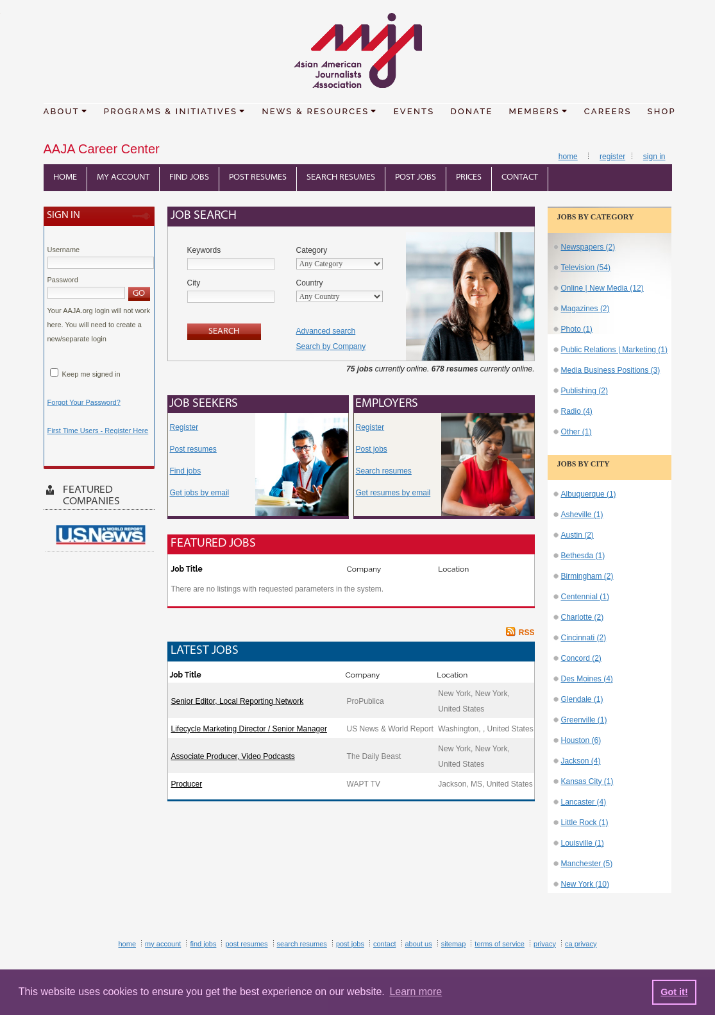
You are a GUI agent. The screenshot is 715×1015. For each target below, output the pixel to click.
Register (612, 156)
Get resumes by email (393, 492)
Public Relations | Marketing (614, 349)
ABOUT (66, 110)
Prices (469, 177)
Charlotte (582, 617)
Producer (187, 784)
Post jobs (371, 449)
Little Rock (585, 822)
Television (585, 267)
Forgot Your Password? (84, 402)
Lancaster (584, 802)
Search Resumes (341, 177)
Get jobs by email (200, 492)
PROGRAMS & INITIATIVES (175, 110)
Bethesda (583, 555)
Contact (519, 177)
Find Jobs (189, 177)
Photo (577, 329)
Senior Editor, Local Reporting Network (237, 701)
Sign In (654, 156)
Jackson (581, 760)
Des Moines (587, 678)
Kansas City (587, 781)
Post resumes (193, 449)
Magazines (585, 308)
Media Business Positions (610, 370)
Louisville (582, 843)
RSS (527, 632)
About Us (418, 944)
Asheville (582, 514)
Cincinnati (584, 637)
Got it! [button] (673, 992)
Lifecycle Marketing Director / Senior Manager (249, 728)
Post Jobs (415, 177)
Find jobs (185, 470)
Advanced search (326, 331)
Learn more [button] (415, 991)
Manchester (587, 863)
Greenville (584, 719)
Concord (581, 658)
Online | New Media (602, 288)
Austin (577, 535)
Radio (577, 411)
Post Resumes (258, 177)
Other (576, 431)
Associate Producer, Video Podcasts (233, 756)
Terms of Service (500, 944)
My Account (123, 177)
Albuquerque (588, 494)
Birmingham (587, 576)
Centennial (585, 596)
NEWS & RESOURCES (319, 110)
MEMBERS (538, 110)
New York (585, 884)
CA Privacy (581, 944)
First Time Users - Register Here (98, 430)
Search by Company (331, 346)
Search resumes (384, 470)
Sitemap (453, 944)
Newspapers (588, 247)
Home (568, 156)
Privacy (545, 944)
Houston (581, 740)
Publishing (584, 390)
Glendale (582, 699)
